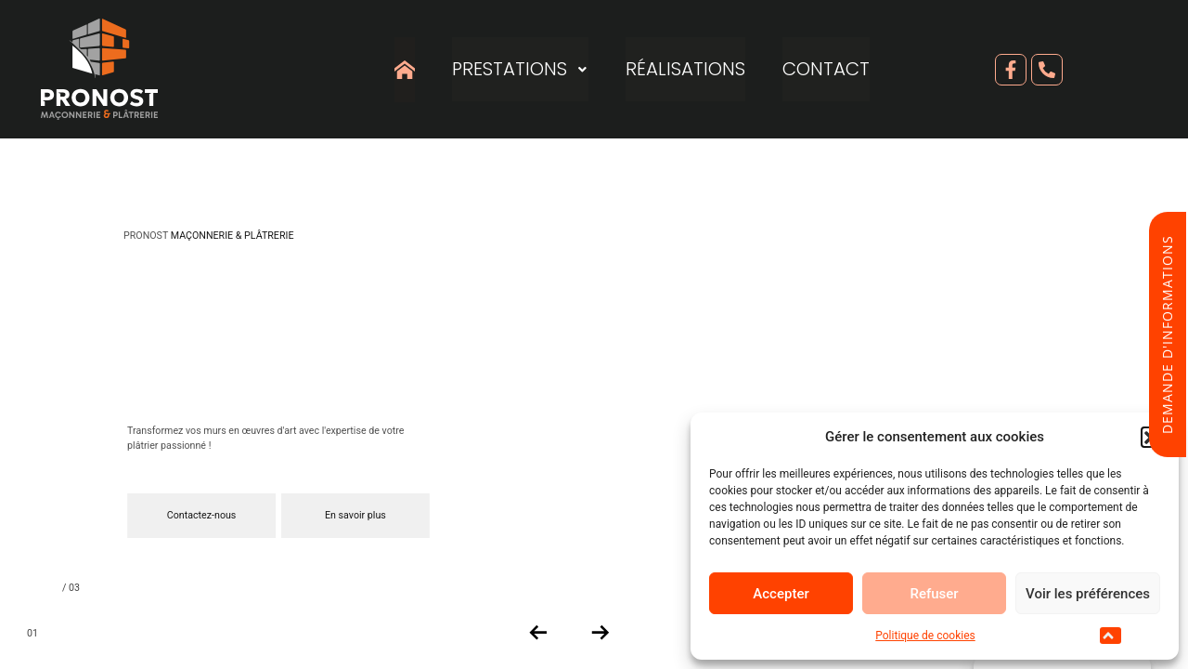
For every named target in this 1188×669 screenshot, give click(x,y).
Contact (827, 70)
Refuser (934, 593)
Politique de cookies (925, 635)
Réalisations (686, 70)
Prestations (520, 70)
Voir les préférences (1088, 593)
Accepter (780, 593)
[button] (1110, 635)
